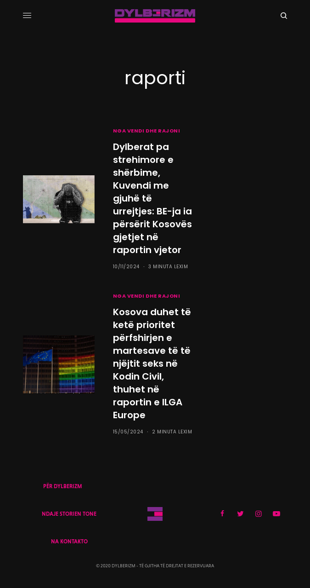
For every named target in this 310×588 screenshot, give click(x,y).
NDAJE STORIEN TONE (69, 514)
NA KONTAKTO (69, 541)
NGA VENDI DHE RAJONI (146, 130)
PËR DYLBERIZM (62, 486)
